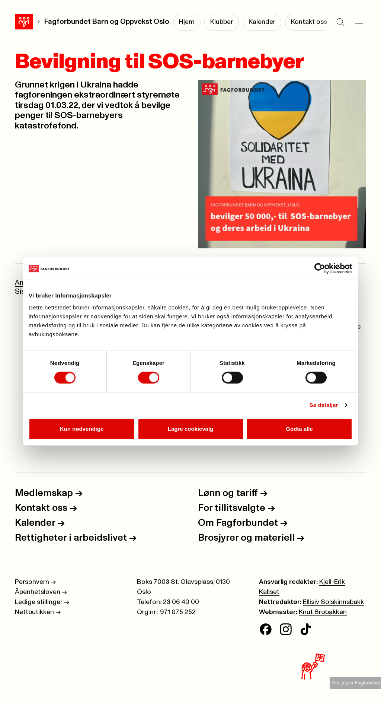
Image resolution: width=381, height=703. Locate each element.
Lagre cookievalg (191, 429)
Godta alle (299, 429)
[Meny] (358, 22)
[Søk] (340, 22)
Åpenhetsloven (41, 592)
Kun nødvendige (82, 429)
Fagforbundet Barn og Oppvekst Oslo (106, 21)
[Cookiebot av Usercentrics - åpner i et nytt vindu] (319, 268)
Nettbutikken (38, 612)
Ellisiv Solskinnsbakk (333, 602)
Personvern (35, 582)
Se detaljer (324, 405)
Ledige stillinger (42, 602)
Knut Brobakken (323, 612)
